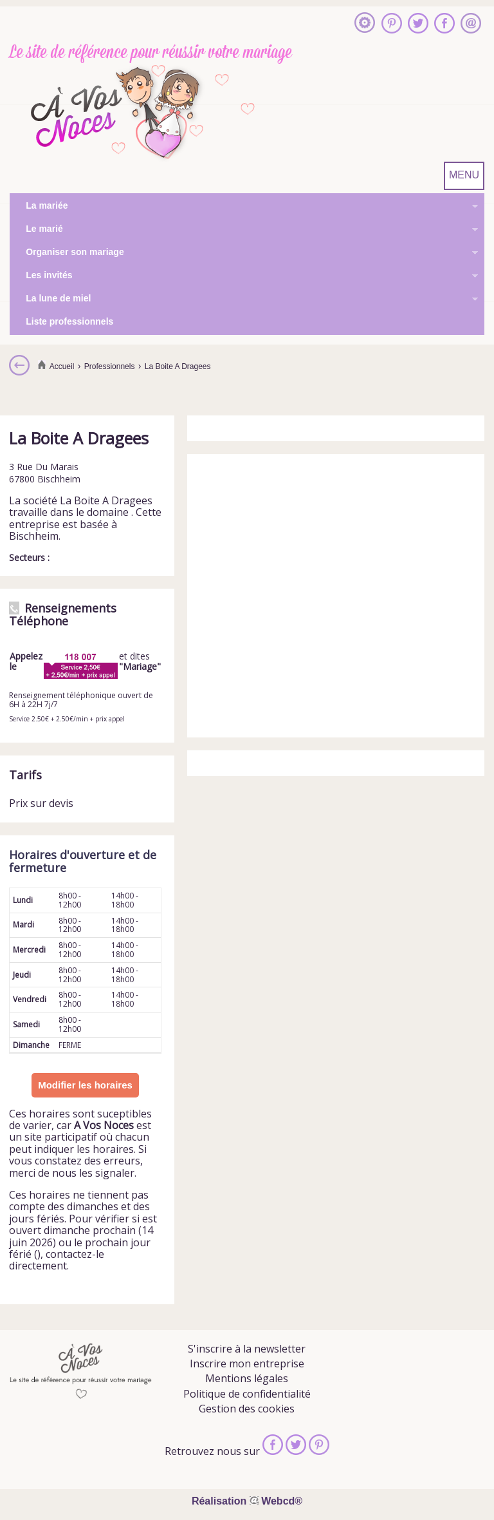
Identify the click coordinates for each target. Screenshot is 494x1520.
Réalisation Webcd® (247, 1501)
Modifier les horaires (85, 1084)
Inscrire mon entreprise (247, 1363)
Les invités (244, 276)
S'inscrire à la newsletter (247, 1348)
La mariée (244, 206)
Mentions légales (246, 1378)
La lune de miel (244, 299)
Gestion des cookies (247, 1408)
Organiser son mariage (244, 253)
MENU (464, 174)
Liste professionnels (69, 321)
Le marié (244, 229)
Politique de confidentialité (247, 1394)
